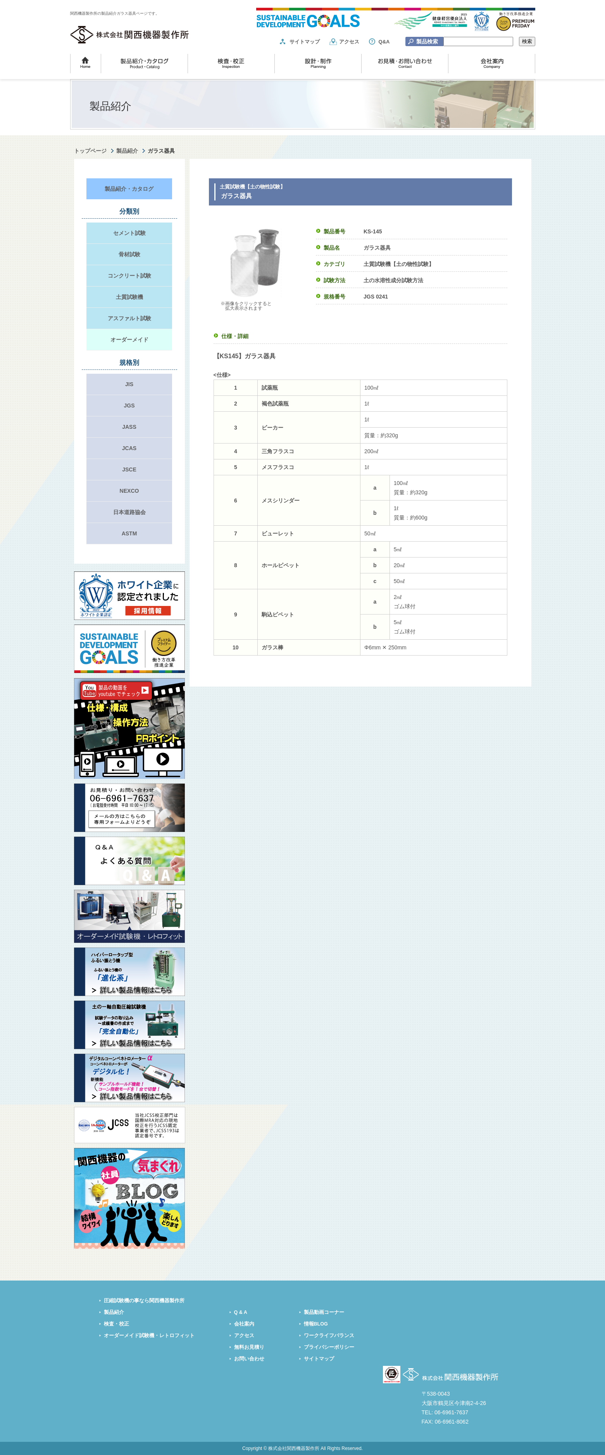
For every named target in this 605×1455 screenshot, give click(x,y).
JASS (129, 427)
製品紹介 (127, 151)
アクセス (349, 42)
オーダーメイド (129, 340)
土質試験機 (129, 297)
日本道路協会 (129, 512)
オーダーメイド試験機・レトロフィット (149, 1335)
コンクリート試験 (129, 276)
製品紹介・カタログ (129, 189)
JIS (129, 384)
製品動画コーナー (324, 1312)
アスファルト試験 (129, 318)
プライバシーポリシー (329, 1347)
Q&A (384, 42)
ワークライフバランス (329, 1335)
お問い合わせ (249, 1359)
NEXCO (129, 491)
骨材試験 (129, 254)
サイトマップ (305, 42)
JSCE (129, 469)
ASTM (129, 533)
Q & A (240, 1312)
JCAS (129, 448)
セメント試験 (129, 233)
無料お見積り (249, 1347)
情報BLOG (316, 1324)
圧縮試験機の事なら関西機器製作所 (144, 1300)
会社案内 (244, 1324)
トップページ (90, 151)
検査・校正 (116, 1324)
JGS (129, 405)
